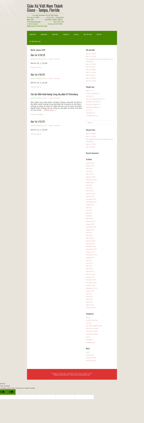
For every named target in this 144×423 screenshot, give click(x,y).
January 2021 (90, 224)
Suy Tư (88, 110)
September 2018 (91, 288)
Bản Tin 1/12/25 (38, 121)
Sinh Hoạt (55, 34)
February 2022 (90, 193)
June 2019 (89, 263)
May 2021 (89, 213)
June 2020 (89, 235)
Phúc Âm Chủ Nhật (92, 104)
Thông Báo (43, 34)
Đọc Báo (88, 96)
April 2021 (89, 216)
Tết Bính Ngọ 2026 (34, 41)
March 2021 (90, 218)
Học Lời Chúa (88, 34)
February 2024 (90, 177)
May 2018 (89, 299)
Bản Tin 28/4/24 (91, 78)
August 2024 (90, 166)
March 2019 (90, 271)
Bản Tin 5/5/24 (90, 75)
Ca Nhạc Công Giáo (92, 93)
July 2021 (89, 207)
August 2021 (90, 205)
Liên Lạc (76, 34)
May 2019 (89, 266)
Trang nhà (32, 34)
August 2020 (90, 230)
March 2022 (90, 191)
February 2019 (90, 274)
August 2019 (90, 257)
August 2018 (90, 291)
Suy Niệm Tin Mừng (92, 107)
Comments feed (91, 358)
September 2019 (91, 255)
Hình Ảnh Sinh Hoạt (92, 102)
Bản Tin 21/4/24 (91, 81)
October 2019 (90, 252)
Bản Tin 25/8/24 (91, 70)
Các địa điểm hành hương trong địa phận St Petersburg (54, 94)
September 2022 (91, 180)
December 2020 (91, 227)
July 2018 (89, 294)
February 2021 (90, 221)
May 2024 (89, 168)
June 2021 (89, 210)
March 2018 (90, 305)
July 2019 (89, 260)
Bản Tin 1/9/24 (90, 67)
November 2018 (91, 282)
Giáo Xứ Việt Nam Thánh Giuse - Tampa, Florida (45, 8)
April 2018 (89, 302)
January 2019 (90, 277)
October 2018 (90, 285)
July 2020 (89, 232)
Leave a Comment (54, 59)
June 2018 (89, 296)
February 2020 (90, 241)
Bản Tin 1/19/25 (38, 74)
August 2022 (90, 182)
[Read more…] (50, 110)
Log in (88, 352)
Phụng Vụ (66, 34)
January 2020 (90, 244)
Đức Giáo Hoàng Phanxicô (94, 99)
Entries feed (90, 355)
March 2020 (90, 238)
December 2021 (91, 199)
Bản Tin (99, 34)
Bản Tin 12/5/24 (91, 72)
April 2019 (89, 269)
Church (57, 375)
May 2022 (89, 185)
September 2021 (91, 202)
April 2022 (89, 188)
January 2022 (90, 196)
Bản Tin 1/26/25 (38, 55)
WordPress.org (91, 360)
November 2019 (91, 249)
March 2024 (90, 174)
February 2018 (90, 308)
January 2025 (90, 163)
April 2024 (89, 171)
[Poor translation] (11, 392)
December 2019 (91, 246)
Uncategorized (90, 116)
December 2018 (91, 280)
